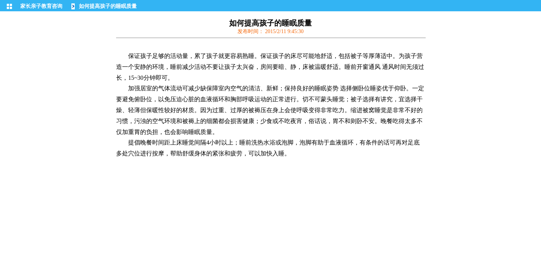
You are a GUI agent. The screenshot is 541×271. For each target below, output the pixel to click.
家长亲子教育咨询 (41, 6)
